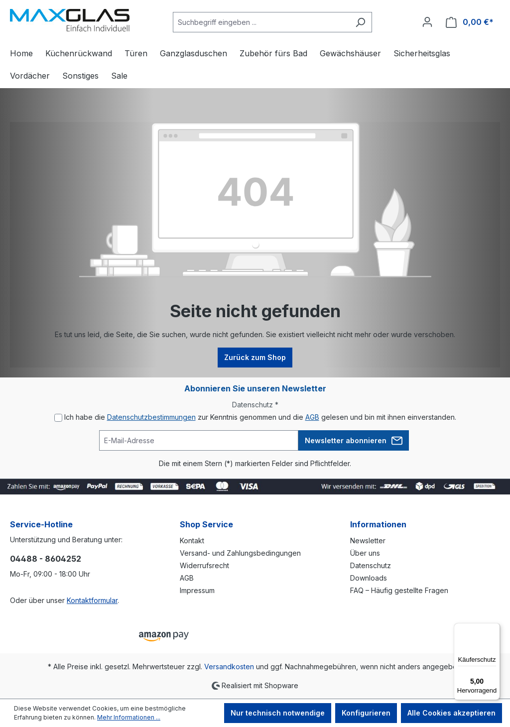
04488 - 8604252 (45, 559)
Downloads (368, 578)
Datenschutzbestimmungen (151, 417)
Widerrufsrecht (204, 565)
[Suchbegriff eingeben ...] (261, 22)
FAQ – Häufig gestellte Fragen (399, 590)
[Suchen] (360, 22)
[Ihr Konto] (427, 22)
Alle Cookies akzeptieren (451, 713)
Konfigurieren (366, 713)
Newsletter (367, 540)
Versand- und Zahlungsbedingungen (240, 553)
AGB (312, 417)
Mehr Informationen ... (128, 717)
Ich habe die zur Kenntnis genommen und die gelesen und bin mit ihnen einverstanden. (260, 417)
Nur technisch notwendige (278, 713)
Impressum (197, 590)
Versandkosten (229, 666)
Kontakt (192, 540)
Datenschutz (370, 565)
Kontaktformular (92, 600)
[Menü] (494, 629)
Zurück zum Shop (255, 357)
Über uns (365, 553)
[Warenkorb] (469, 22)
